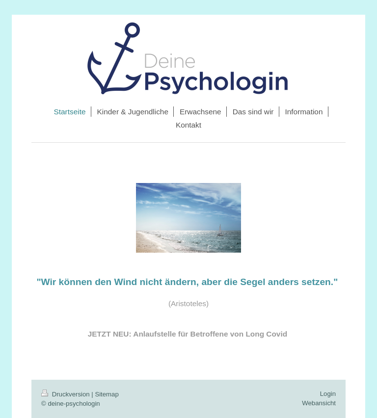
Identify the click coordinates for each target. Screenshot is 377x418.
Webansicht (319, 403)
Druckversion (66, 394)
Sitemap (106, 394)
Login (328, 393)
